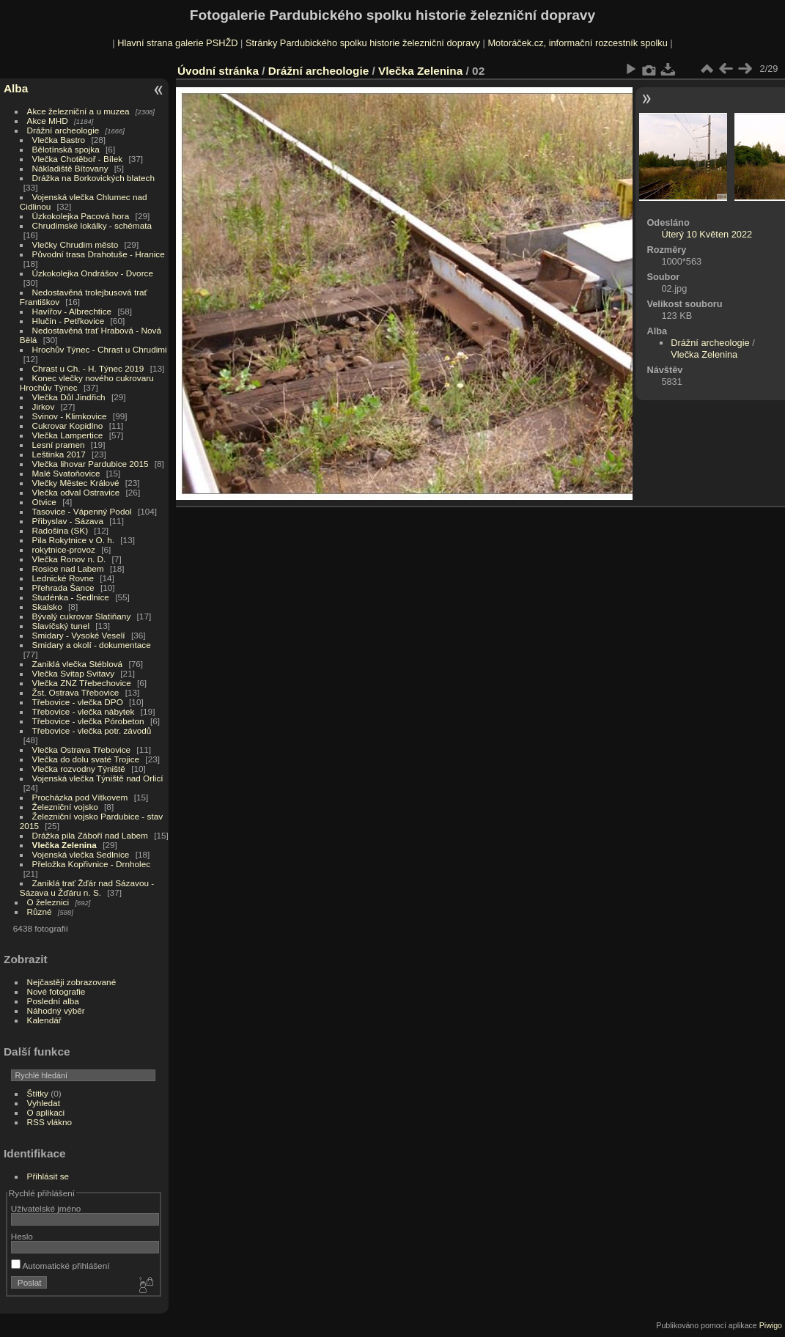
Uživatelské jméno (46, 1208)
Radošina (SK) (60, 530)
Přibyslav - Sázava (67, 521)
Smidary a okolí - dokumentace (91, 644)
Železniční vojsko (66, 806)
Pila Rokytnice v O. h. (73, 540)
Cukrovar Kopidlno (67, 425)
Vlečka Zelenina (64, 845)
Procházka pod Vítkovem (80, 797)
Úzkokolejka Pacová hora (81, 216)
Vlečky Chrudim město (75, 244)
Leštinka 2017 (59, 454)
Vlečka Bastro (59, 139)
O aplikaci (46, 1112)
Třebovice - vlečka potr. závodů (92, 730)
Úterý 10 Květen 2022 (706, 234)
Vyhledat (43, 1103)
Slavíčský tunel (60, 625)
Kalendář (44, 1020)
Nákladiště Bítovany (70, 168)
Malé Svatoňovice (66, 473)
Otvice (44, 502)
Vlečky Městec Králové (75, 482)
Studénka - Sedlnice (70, 597)
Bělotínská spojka (66, 149)
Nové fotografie (56, 991)
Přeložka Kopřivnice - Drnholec (91, 864)
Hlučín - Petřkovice (68, 320)
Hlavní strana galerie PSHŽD (177, 42)
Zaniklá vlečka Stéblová (77, 663)
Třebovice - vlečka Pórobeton (88, 721)
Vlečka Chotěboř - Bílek (77, 158)
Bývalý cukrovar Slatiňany (81, 616)
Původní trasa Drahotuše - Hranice (98, 254)
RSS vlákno (49, 1122)
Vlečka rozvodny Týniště (78, 768)
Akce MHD (47, 120)
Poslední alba (53, 1001)
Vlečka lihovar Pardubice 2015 (90, 463)
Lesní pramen (58, 444)
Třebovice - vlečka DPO (77, 702)
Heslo (22, 1236)
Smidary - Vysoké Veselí (78, 635)
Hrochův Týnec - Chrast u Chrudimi (99, 349)
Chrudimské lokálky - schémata (92, 225)
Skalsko (47, 606)
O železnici (48, 902)
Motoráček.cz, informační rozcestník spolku (577, 42)
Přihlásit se (48, 1176)
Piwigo (770, 1325)
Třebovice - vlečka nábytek (83, 711)
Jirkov (43, 406)
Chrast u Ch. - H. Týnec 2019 (88, 368)
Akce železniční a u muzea (78, 111)
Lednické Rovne (63, 578)
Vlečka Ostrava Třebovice (81, 749)
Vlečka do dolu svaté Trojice (86, 759)
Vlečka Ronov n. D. (69, 559)
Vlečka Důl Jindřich (69, 397)
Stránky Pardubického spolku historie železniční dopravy (363, 42)
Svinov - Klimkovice (69, 416)
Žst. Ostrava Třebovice (75, 692)
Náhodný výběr (56, 1010)
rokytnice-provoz (63, 549)
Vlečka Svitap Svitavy (73, 673)
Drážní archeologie (63, 130)
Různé (39, 911)
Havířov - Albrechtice (72, 311)
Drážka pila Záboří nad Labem (90, 835)
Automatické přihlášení (60, 1265)
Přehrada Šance (63, 587)
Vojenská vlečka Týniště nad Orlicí (97, 778)
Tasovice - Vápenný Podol (82, 511)
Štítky (37, 1093)
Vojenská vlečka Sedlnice (81, 854)
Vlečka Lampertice (67, 435)
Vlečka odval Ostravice (76, 492)
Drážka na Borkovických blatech (93, 178)
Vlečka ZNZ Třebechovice (81, 683)
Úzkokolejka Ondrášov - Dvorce (92, 273)
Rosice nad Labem (68, 568)
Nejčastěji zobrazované (72, 982)
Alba (16, 88)
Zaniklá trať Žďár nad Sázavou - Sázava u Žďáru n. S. (87, 887)
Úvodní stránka (218, 71)
